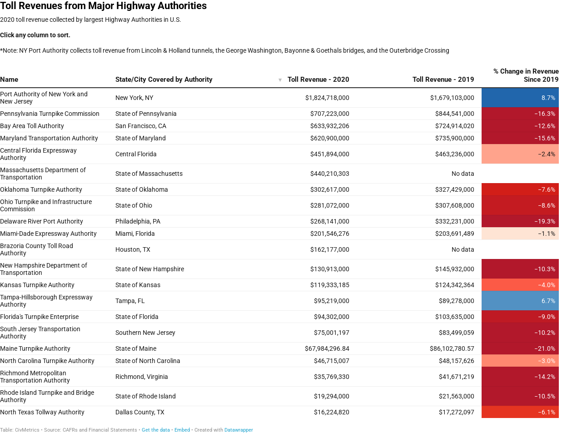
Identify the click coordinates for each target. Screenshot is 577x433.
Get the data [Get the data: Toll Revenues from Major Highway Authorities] (156, 430)
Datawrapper (238, 430)
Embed (182, 430)
